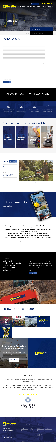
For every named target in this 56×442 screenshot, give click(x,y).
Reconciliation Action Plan (24, 429)
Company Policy (37, 440)
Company (7, 47)
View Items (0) (36, 3)
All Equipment (39, 415)
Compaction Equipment (39, 422)
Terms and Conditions (21, 440)
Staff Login (51, 8)
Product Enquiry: (8, 43)
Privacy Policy (30, 440)
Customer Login (43, 8)
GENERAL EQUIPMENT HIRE (8, 109)
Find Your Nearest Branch (39, 33)
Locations (29, 6)
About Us (44, 6)
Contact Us (50, 6)
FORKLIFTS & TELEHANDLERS (47, 109)
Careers (38, 6)
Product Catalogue (31, 416)
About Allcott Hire (24, 416)
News (34, 6)
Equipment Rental (21, 6)
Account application (23, 432)
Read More (13, 350)
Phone (6, 51)
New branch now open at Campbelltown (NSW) (8, 175)
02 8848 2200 (8, 426)
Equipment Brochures (31, 419)
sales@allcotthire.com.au (11, 427)
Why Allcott (23, 418)
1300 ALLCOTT (46, 4)
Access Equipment (39, 418)
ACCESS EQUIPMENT (21, 109)
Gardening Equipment (39, 429)
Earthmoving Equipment (39, 425)
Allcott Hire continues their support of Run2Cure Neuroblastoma (8, 168)
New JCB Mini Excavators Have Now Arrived (27, 183)
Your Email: (7, 56)
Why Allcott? (31, 273)
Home (4, 33)
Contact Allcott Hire (48, 416)
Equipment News (12, 161)
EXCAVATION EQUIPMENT (34, 109)
